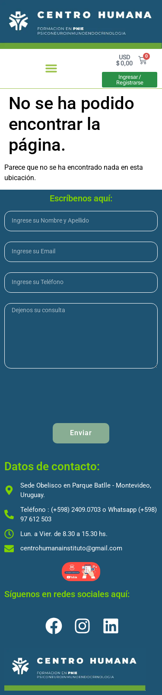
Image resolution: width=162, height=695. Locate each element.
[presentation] (70, 396)
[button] (50, 68)
